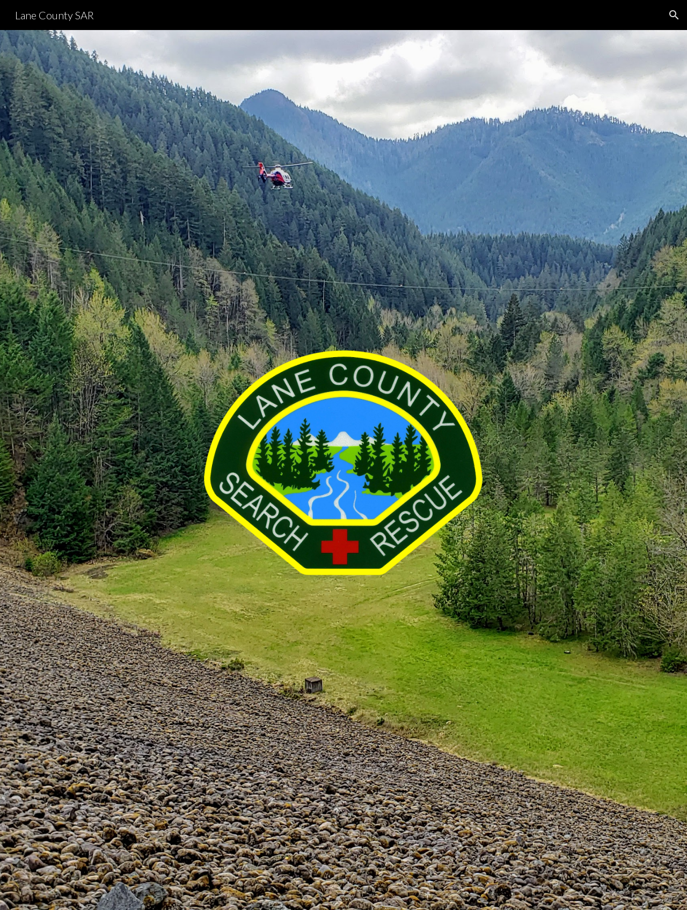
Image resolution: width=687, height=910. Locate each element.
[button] (674, 15)
